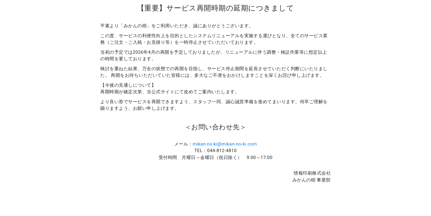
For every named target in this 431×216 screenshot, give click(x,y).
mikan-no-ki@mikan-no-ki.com (225, 144)
